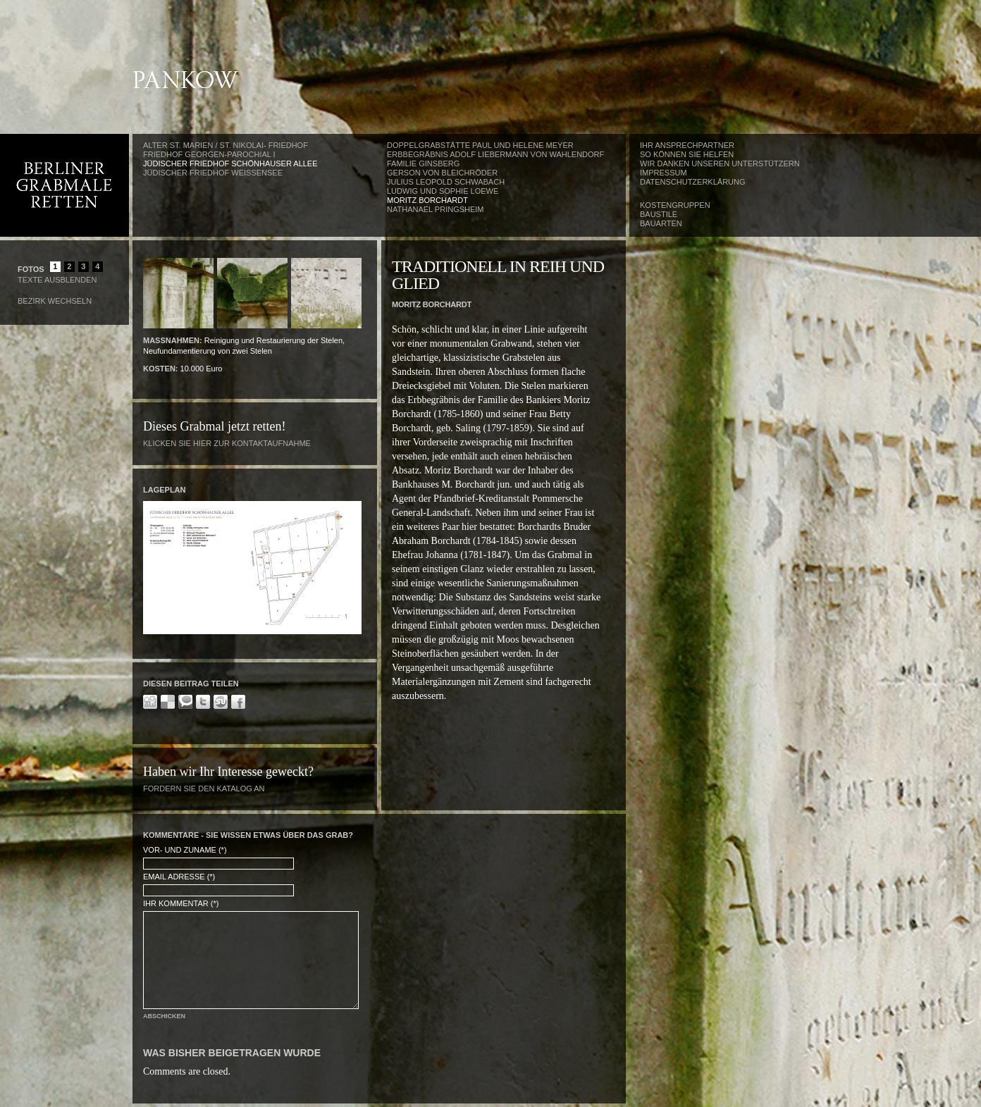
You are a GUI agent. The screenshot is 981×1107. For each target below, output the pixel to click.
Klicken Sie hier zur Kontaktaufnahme (227, 443)
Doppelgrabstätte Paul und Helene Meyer (480, 145)
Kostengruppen (675, 205)
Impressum (663, 172)
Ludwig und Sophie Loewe (442, 191)
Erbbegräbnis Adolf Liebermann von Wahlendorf (495, 154)
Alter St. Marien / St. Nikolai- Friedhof (225, 145)
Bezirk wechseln (55, 301)
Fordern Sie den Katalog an (204, 788)
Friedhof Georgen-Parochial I (209, 154)
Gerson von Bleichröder (442, 172)
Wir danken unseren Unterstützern (720, 163)
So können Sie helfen (687, 154)
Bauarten (661, 223)
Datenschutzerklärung (693, 182)
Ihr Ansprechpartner (687, 145)
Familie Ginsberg (423, 163)
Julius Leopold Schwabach (446, 182)
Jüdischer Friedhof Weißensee (213, 172)
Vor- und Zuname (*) (185, 850)
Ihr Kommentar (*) (180, 903)
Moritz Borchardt (427, 200)
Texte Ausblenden (57, 280)
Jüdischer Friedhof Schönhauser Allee (230, 163)
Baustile (658, 214)
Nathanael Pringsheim (435, 209)
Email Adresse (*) (179, 876)
